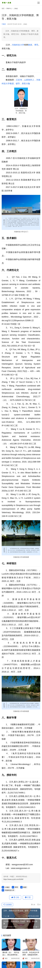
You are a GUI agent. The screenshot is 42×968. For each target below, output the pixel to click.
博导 (36, 45)
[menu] (38, 3)
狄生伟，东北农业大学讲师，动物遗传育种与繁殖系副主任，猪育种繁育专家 (30, 953)
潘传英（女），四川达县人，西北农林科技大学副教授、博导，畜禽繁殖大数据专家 (10, 953)
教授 (30, 45)
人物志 (25, 24)
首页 (3, 8)
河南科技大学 (18, 45)
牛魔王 (4, 24)
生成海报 (7, 904)
